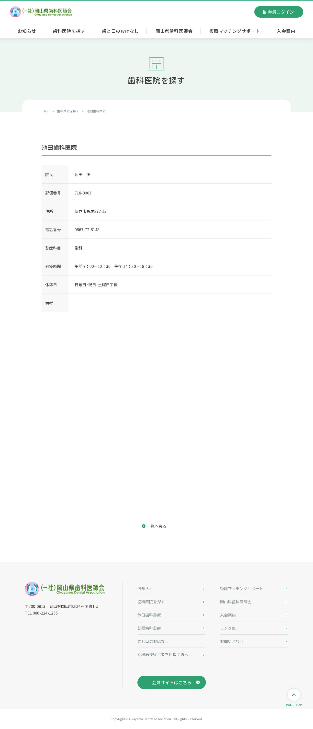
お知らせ (27, 31)
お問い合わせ (232, 641)
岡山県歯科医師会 (174, 31)
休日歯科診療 (149, 615)
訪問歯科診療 (149, 628)
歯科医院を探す (69, 31)
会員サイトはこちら (171, 682)
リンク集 (228, 628)
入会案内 (286, 31)
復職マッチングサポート (234, 31)
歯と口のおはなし (120, 31)
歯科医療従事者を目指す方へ (162, 654)
